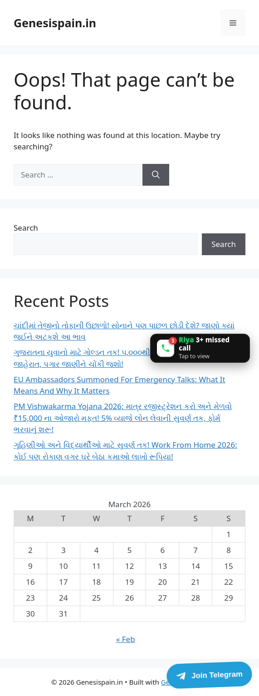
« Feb (125, 639)
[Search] (155, 175)
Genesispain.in (55, 22)
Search (26, 227)
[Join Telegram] (209, 675)
